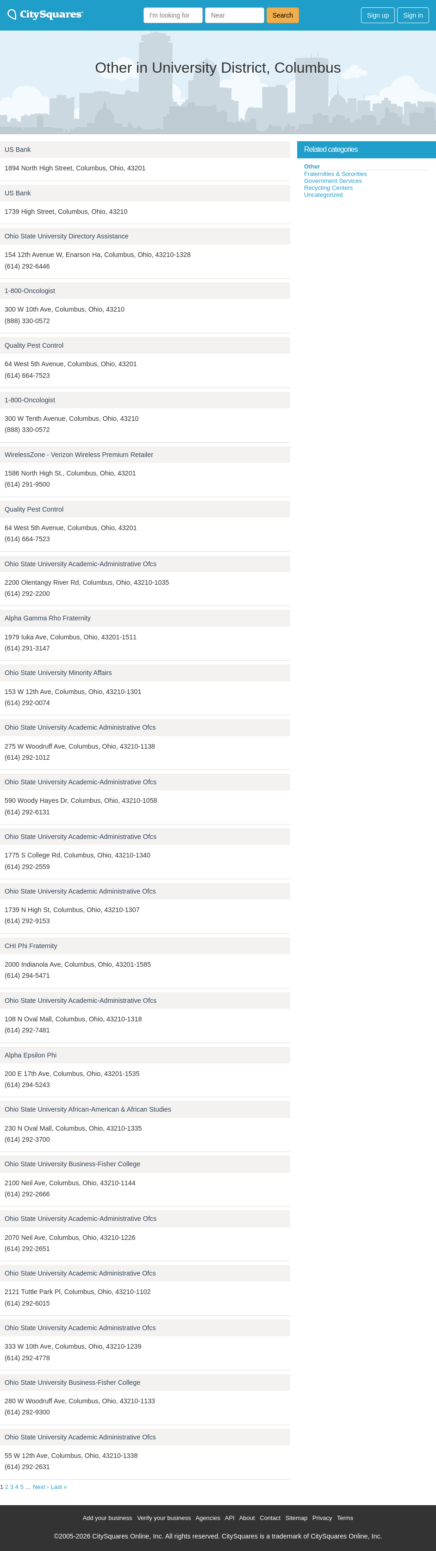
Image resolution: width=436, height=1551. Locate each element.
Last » (58, 1486)
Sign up (378, 15)
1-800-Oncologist (30, 290)
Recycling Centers (328, 187)
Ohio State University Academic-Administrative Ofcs (80, 564)
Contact (270, 1517)
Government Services (333, 180)
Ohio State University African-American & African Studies (88, 1109)
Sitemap (297, 1517)
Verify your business (164, 1517)
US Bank (18, 149)
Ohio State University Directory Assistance (67, 236)
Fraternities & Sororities (335, 173)
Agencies (207, 1517)
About (247, 1517)
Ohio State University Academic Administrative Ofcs (80, 727)
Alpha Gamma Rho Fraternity (48, 618)
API (230, 1517)
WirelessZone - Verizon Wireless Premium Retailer (79, 454)
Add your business (107, 1517)
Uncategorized (323, 194)
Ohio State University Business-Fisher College (72, 1164)
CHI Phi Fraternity (31, 946)
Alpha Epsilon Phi (30, 1055)
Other (312, 166)
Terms (345, 1517)
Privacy (322, 1517)
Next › (41, 1486)
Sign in (413, 15)
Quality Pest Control (34, 345)
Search (283, 15)
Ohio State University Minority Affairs (58, 672)
